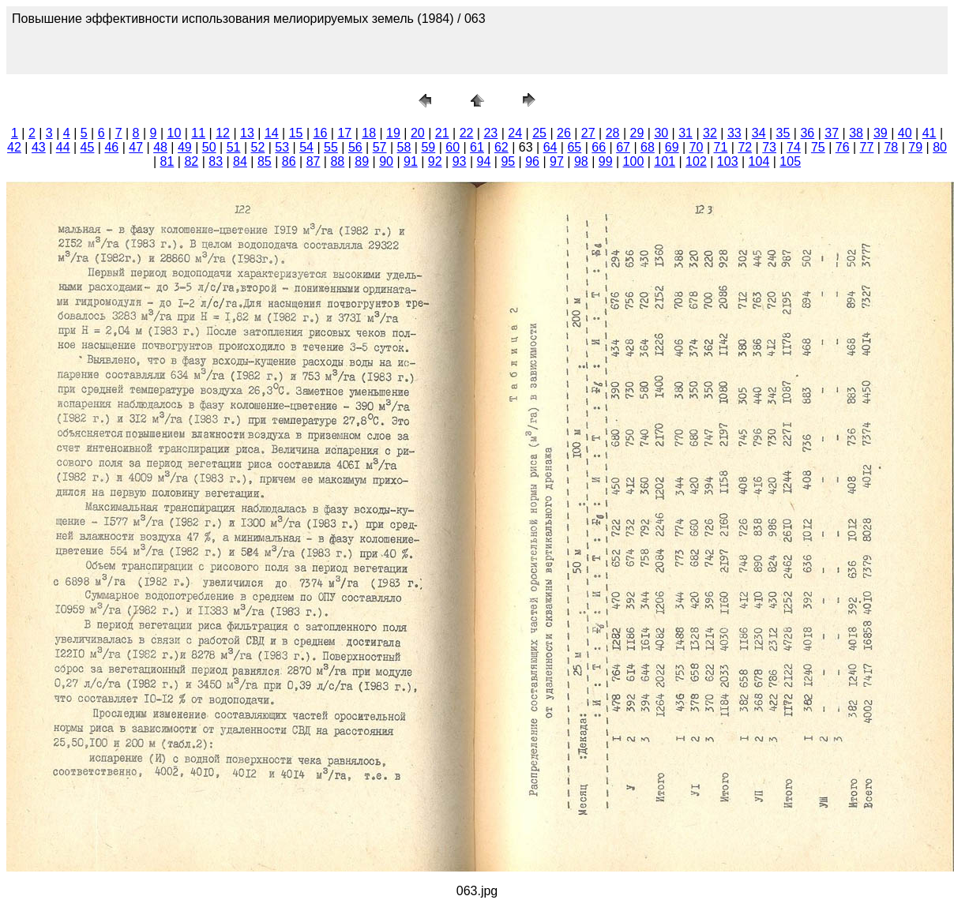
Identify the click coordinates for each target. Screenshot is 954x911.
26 (564, 133)
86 (289, 161)
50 (209, 147)
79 (915, 147)
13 (247, 133)
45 (88, 147)
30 (661, 133)
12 (223, 133)
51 (234, 147)
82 (191, 161)
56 (355, 147)
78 (891, 147)
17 (344, 133)
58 (404, 147)
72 (745, 147)
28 (613, 133)
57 (380, 147)
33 (734, 133)
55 (331, 147)
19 (393, 133)
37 (831, 133)
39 (880, 133)
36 (807, 133)
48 (160, 147)
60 (452, 147)
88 (337, 161)
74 (794, 147)
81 (167, 161)
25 (539, 133)
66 (599, 147)
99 (606, 161)
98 (581, 161)
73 (769, 147)
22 (467, 133)
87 (313, 161)
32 (710, 133)
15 (296, 133)
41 (929, 133)
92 (435, 161)
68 (647, 147)
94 (484, 161)
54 (306, 147)
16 (321, 133)
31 (685, 133)
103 (727, 161)
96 (532, 161)
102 (696, 161)
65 (574, 147)
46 (111, 147)
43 (39, 147)
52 (258, 147)
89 (362, 161)
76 (843, 147)
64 (550, 147)
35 (783, 133)
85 (264, 161)
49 (185, 147)
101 (664, 161)
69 (672, 147)
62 (501, 147)
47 (136, 147)
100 (633, 161)
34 (759, 133)
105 (790, 161)
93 (460, 161)
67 (623, 147)
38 (856, 133)
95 (508, 161)
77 (867, 147)
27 (588, 133)
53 (282, 147)
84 (240, 161)
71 (721, 147)
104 (759, 161)
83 (215, 161)
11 (198, 133)
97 (557, 161)
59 (428, 147)
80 (940, 147)
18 (369, 133)
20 (418, 133)
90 (386, 161)
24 (515, 133)
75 (818, 147)
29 (637, 133)
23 (490, 133)
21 (442, 133)
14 (272, 133)
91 (411, 161)
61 (477, 147)
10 (174, 133)
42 (14, 147)
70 (696, 147)
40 (905, 133)
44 (63, 147)
